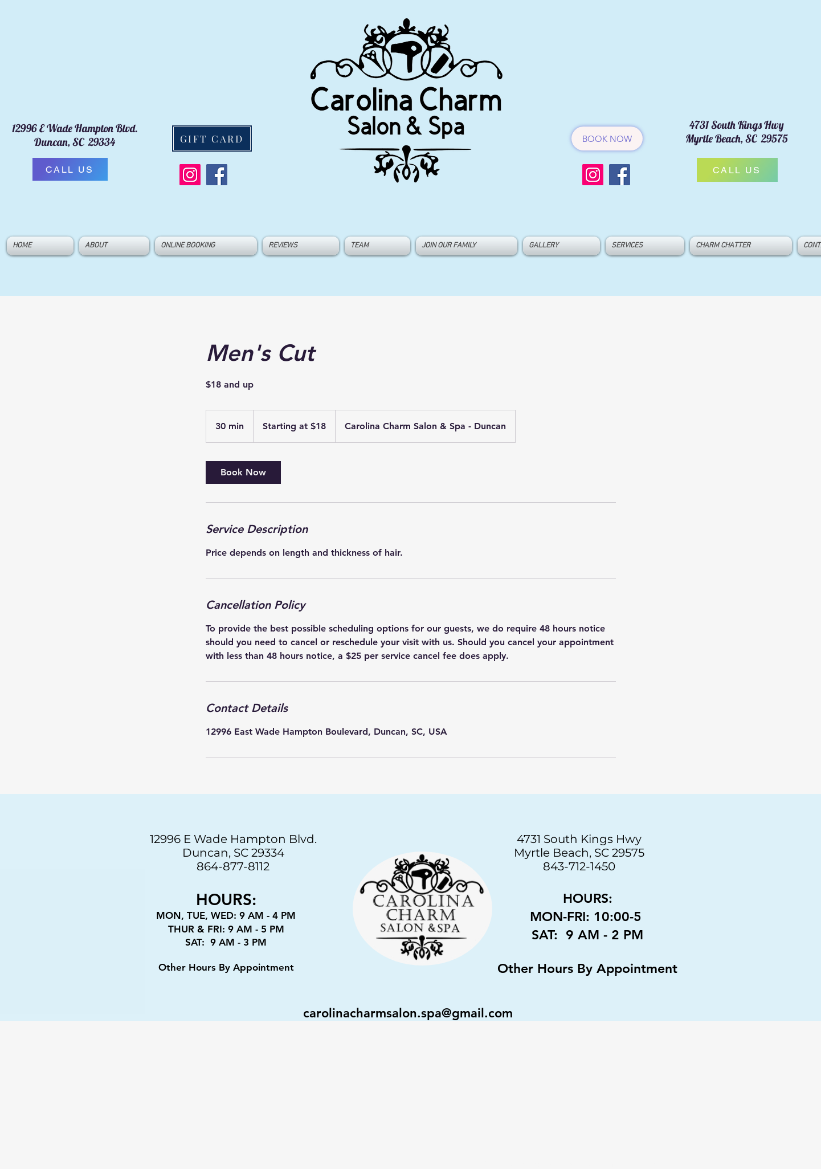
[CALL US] (70, 169)
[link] (243, 472)
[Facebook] (216, 174)
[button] (377, 246)
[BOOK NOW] (607, 138)
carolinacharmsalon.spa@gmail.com (408, 1013)
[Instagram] (190, 174)
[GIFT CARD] (211, 138)
